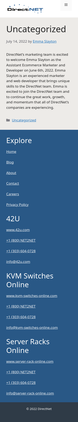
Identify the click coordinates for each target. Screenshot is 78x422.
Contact (12, 183)
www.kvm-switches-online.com (31, 295)
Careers (12, 194)
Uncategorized (24, 120)
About (11, 172)
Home (11, 151)
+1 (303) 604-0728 (21, 251)
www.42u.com (18, 229)
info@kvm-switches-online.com (32, 327)
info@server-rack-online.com (30, 393)
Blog (10, 162)
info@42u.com (18, 261)
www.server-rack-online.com (29, 361)
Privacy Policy (17, 204)
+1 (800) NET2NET (21, 240)
